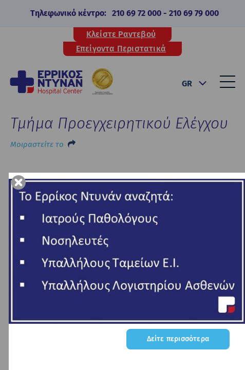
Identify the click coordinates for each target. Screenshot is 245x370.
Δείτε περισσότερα (178, 339)
